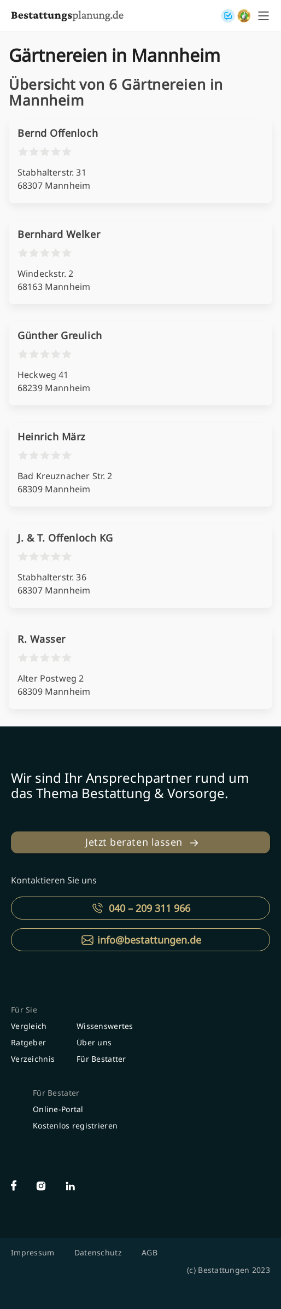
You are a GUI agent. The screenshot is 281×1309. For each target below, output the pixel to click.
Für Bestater (56, 1092)
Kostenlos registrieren (75, 1125)
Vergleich (29, 1026)
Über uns (94, 1042)
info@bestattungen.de (149, 939)
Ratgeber (28, 1042)
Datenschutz (98, 1252)
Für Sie (24, 1009)
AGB (149, 1252)
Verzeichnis (33, 1059)
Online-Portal (58, 1109)
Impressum (33, 1252)
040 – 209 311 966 (149, 908)
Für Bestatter (101, 1059)
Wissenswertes (105, 1026)
